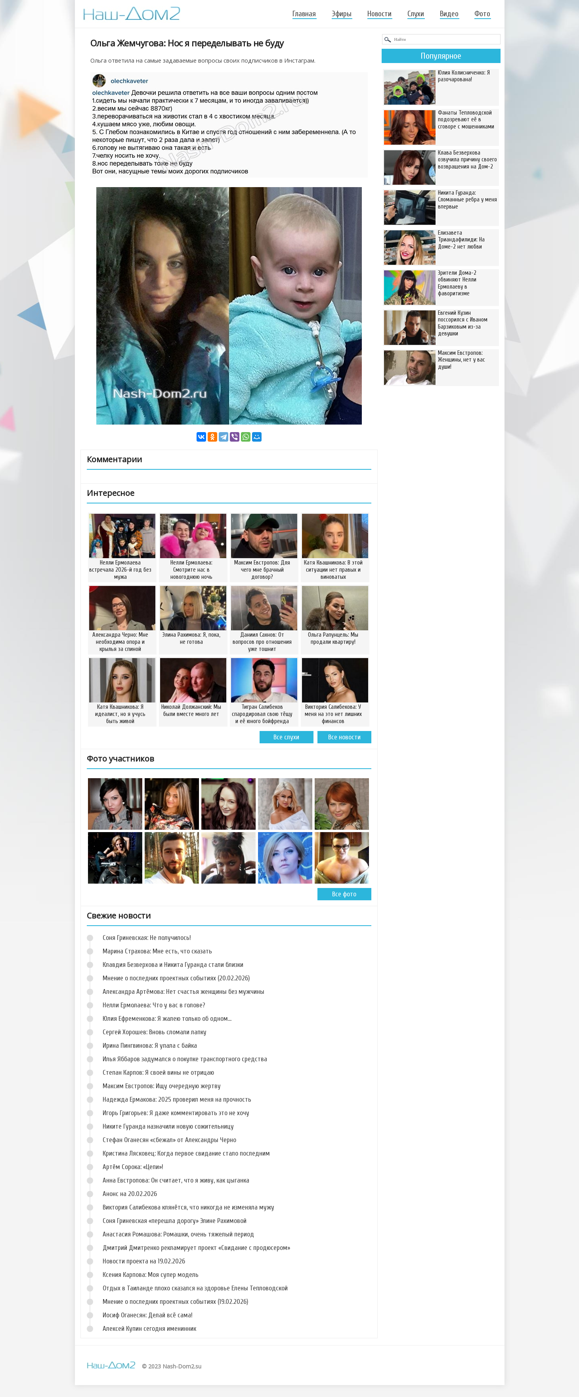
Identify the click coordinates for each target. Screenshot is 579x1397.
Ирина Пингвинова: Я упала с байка (150, 1045)
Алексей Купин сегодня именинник (149, 1328)
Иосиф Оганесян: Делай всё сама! (148, 1315)
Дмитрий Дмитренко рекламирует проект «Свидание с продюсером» (196, 1248)
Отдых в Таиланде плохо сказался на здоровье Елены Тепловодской (195, 1288)
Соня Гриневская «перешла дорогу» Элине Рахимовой (175, 1221)
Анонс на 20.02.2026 (130, 1194)
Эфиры (342, 14)
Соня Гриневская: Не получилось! (147, 938)
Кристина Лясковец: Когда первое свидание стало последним (186, 1153)
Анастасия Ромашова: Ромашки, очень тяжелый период (178, 1234)
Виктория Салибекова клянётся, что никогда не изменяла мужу (188, 1207)
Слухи (415, 14)
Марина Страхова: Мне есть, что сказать (157, 951)
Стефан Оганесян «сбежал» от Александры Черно (169, 1140)
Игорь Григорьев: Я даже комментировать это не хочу (176, 1113)
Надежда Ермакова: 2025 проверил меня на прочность (177, 1099)
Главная (304, 14)
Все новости (344, 737)
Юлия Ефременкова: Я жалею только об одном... (167, 1018)
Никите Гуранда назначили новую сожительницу (168, 1126)
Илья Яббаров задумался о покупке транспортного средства (185, 1059)
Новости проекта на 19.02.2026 (144, 1261)
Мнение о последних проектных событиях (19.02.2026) (175, 1301)
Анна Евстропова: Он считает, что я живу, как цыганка (176, 1180)
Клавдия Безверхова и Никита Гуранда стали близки (173, 964)
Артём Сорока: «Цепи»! (133, 1167)
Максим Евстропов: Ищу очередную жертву (162, 1086)
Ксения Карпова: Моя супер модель (151, 1274)
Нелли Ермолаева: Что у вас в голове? (154, 1005)
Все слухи (286, 737)
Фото (482, 14)
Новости (379, 14)
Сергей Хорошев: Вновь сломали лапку (154, 1032)
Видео (449, 14)
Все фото (344, 894)
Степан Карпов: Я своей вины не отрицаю (158, 1072)
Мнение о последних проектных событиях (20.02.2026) (176, 978)
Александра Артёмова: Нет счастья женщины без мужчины (183, 991)
